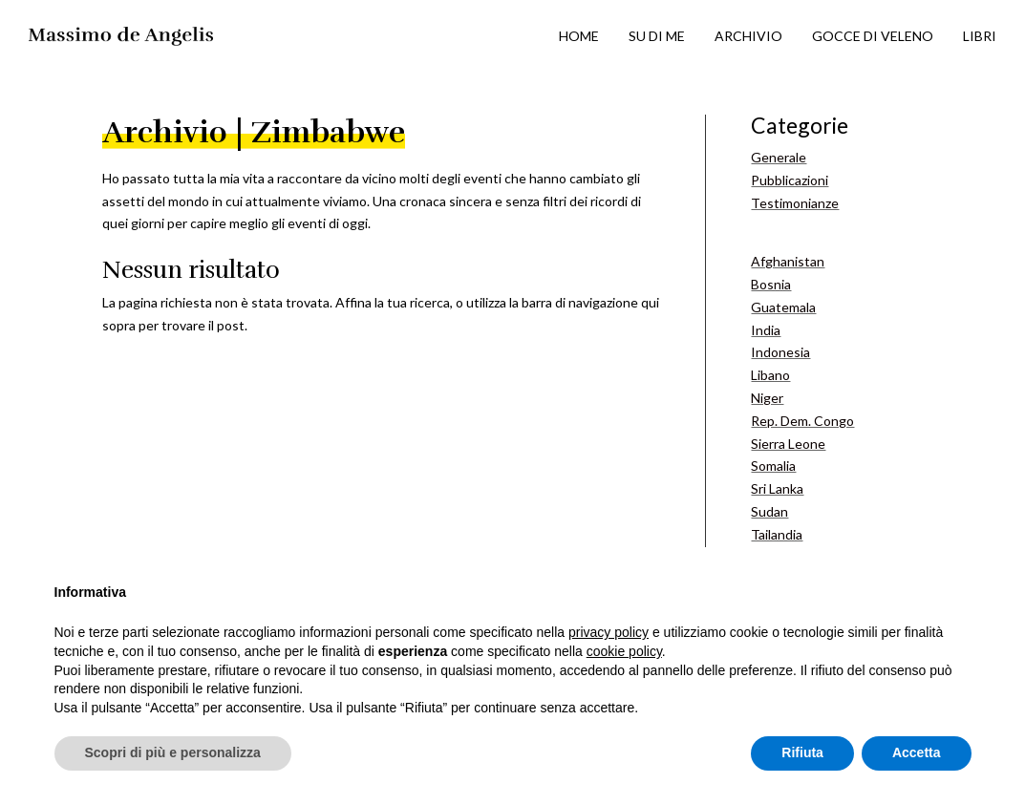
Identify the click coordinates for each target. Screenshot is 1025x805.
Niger (767, 398)
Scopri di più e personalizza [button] (173, 752)
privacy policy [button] (608, 632)
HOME (579, 36)
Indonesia (780, 352)
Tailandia (776, 534)
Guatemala (783, 307)
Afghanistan (787, 261)
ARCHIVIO (748, 36)
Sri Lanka (777, 488)
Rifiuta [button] (802, 752)
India (765, 330)
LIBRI (979, 36)
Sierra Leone (788, 443)
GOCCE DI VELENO (872, 36)
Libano (770, 375)
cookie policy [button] (624, 651)
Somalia (773, 465)
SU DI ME (657, 36)
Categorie (799, 125)
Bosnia (771, 284)
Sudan (769, 511)
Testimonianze (795, 203)
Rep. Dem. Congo (802, 421)
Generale (778, 157)
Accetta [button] (916, 752)
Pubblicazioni (789, 180)
